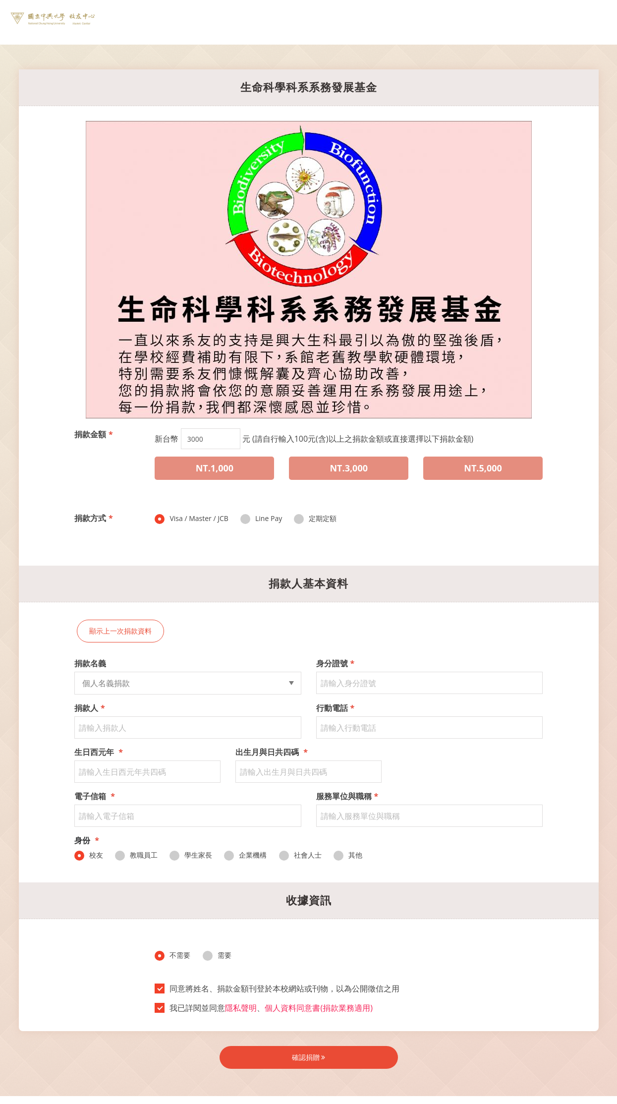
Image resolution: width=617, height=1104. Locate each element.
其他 (348, 855)
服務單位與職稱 (347, 796)
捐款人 (89, 707)
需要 (217, 955)
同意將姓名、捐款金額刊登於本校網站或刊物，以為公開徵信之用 (280, 988)
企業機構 (245, 855)
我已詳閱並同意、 (267, 1007)
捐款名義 (90, 663)
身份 (86, 840)
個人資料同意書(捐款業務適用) (318, 1007)
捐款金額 (93, 434)
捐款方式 (93, 518)
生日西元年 (98, 752)
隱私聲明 (241, 1007)
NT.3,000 (349, 468)
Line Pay (261, 518)
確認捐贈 (309, 1057)
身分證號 (335, 663)
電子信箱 (94, 796)
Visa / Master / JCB (191, 518)
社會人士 (300, 855)
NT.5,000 (483, 468)
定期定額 (315, 518)
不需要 (172, 955)
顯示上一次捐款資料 (120, 631)
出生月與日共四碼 (271, 752)
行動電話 (335, 707)
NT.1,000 (215, 468)
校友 (88, 855)
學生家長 (190, 855)
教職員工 (136, 855)
